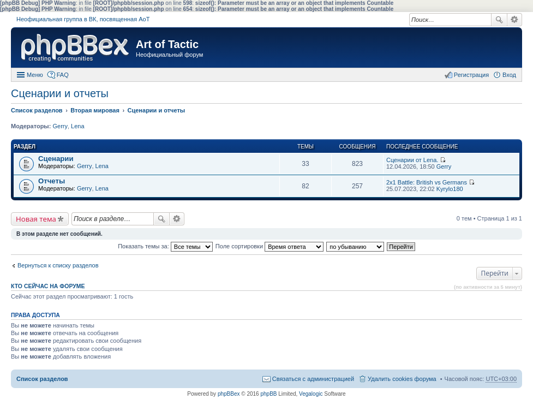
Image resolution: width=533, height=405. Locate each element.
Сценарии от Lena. (412, 160)
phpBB (268, 394)
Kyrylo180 (449, 189)
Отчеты (51, 181)
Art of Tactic (167, 44)
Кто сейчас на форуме (48, 286)
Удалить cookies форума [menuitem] (402, 379)
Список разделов (42, 379)
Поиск (499, 19)
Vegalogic (310, 394)
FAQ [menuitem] (63, 75)
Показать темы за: (165, 246)
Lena (77, 126)
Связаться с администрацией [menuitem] (313, 379)
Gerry (60, 126)
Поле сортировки (269, 246)
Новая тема (36, 219)
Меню (35, 75)
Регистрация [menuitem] (471, 75)
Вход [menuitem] (509, 75)
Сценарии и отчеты (60, 93)
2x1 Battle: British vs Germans (426, 182)
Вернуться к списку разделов (57, 265)
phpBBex (229, 394)
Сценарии (56, 158)
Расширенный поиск (514, 19)
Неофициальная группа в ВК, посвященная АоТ (82, 19)
